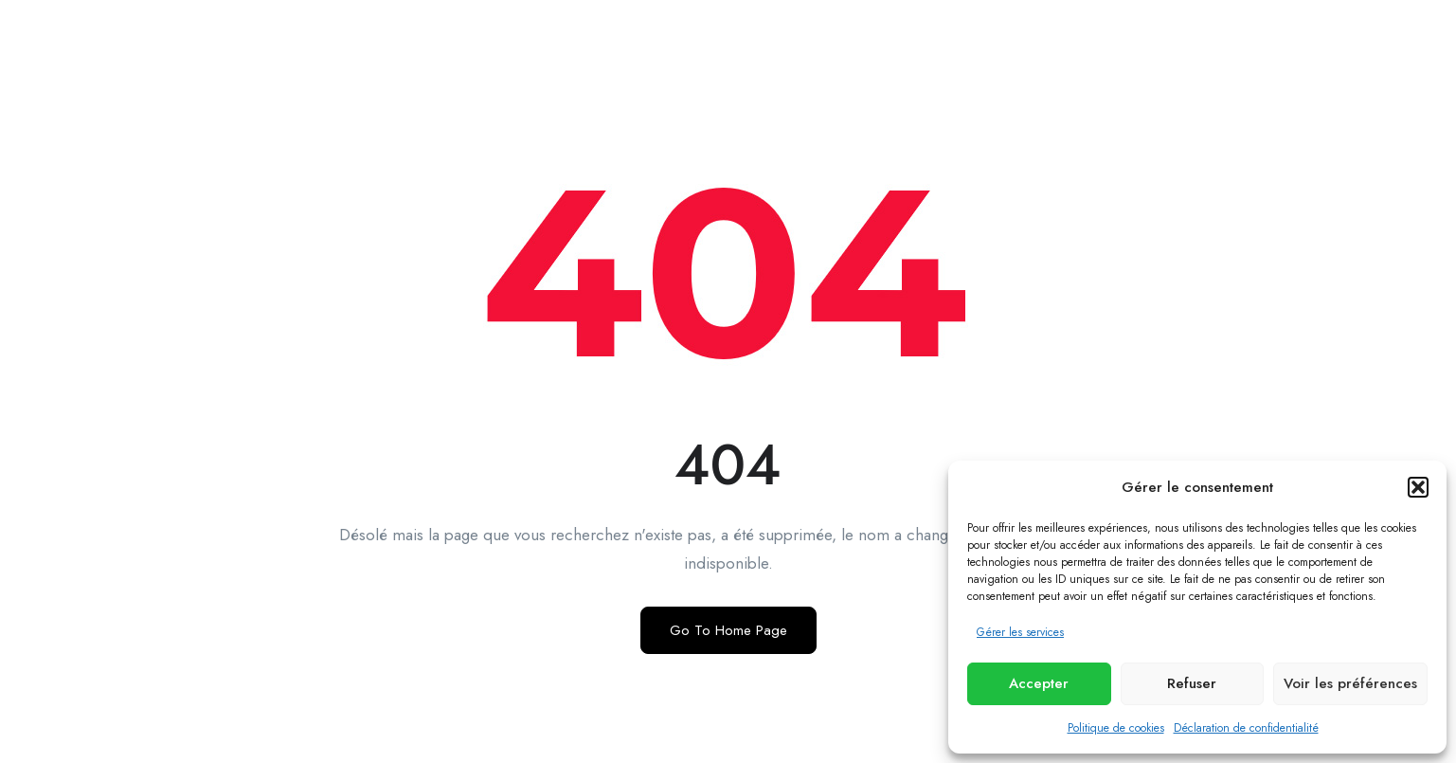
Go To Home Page (728, 630)
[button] (1418, 487)
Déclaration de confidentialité (1246, 727)
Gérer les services (1020, 632)
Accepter (1039, 683)
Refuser (1191, 683)
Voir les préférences (1350, 683)
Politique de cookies (1116, 727)
